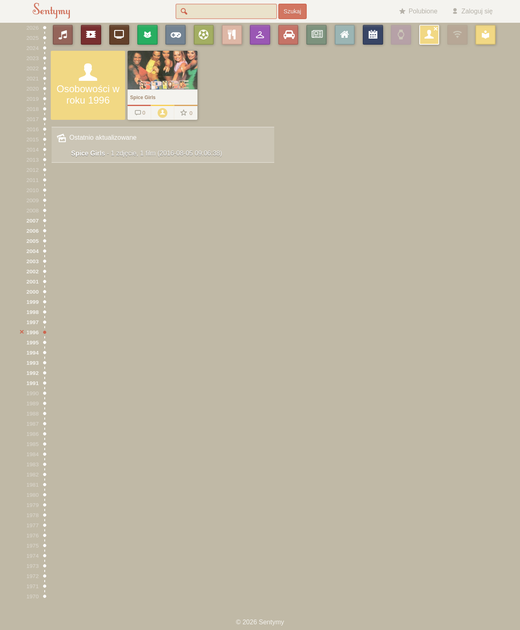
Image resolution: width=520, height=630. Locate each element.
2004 (32, 251)
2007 (32, 221)
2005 (32, 241)
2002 (32, 271)
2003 (32, 261)
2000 (32, 292)
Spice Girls (146, 153)
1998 (32, 312)
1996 (32, 332)
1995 (32, 343)
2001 (32, 282)
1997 (32, 322)
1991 (32, 383)
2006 (32, 231)
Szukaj (292, 11)
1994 (32, 353)
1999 (32, 302)
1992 (32, 373)
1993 (32, 363)
